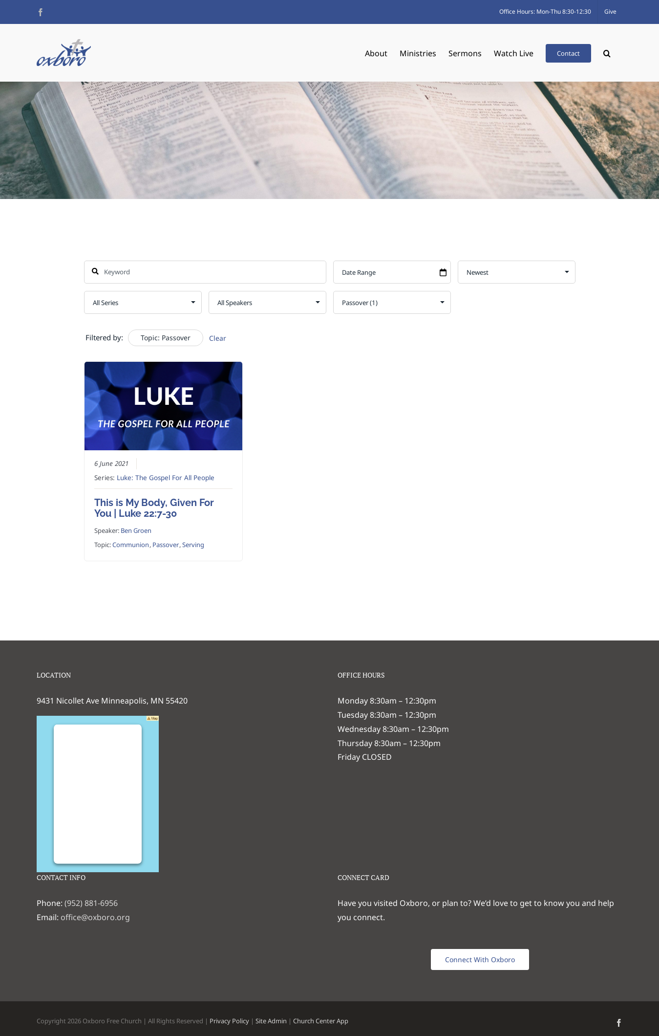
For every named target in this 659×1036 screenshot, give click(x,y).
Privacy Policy (229, 1020)
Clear (217, 338)
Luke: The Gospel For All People (165, 477)
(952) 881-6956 (91, 903)
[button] (607, 52)
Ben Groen (135, 530)
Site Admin (271, 1020)
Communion (130, 544)
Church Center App (320, 1020)
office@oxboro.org (95, 917)
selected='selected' (392, 302)
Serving (193, 544)
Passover (165, 544)
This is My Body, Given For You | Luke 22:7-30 (153, 508)
